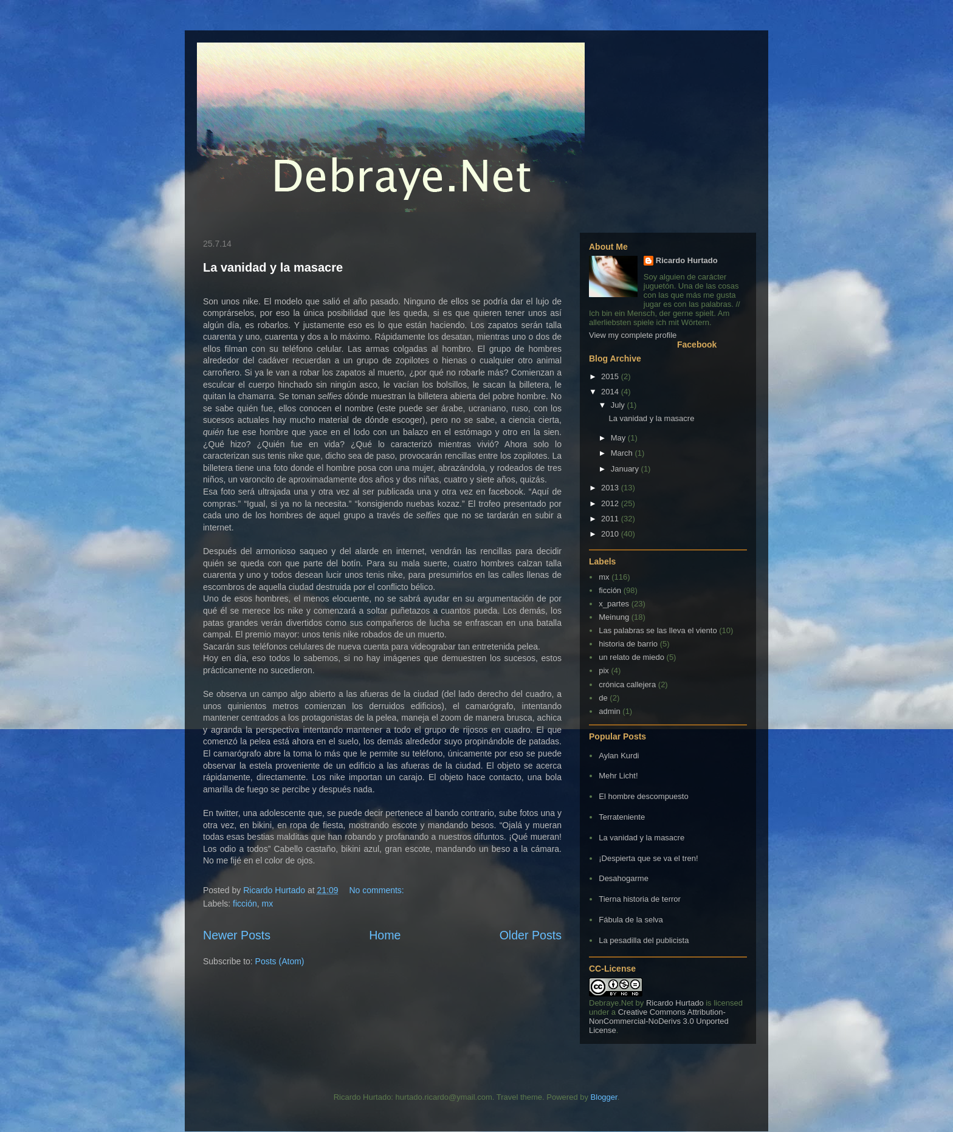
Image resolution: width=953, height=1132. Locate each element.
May (619, 437)
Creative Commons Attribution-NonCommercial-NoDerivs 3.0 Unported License (659, 1021)
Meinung (614, 617)
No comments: (378, 890)
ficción (245, 903)
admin (609, 711)
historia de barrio (628, 643)
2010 (611, 533)
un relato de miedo (631, 657)
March (623, 453)
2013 (611, 487)
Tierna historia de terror (640, 899)
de (603, 697)
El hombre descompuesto (643, 796)
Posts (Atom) (279, 961)
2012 (611, 503)
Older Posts (531, 935)
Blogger (604, 1097)
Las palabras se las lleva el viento (658, 630)
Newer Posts (236, 935)
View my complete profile (632, 335)
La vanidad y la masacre (273, 267)
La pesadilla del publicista (644, 940)
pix (604, 670)
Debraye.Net (611, 1002)
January (626, 468)
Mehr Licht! (618, 775)
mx (268, 903)
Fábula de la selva (631, 919)
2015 (611, 376)
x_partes (614, 603)
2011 (611, 518)
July (619, 405)
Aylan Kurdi (619, 755)
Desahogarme (624, 878)
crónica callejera (627, 684)
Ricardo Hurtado (687, 260)
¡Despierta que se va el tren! (648, 858)
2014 (611, 391)
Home (385, 935)
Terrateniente (622, 817)
